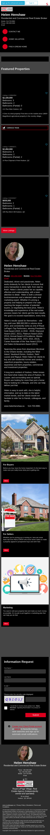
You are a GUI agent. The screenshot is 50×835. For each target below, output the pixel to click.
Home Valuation (16, 39)
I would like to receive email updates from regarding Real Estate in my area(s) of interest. (25, 707)
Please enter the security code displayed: (18, 694)
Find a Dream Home (18, 47)
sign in (17, 729)
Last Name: (7, 677)
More (6, 481)
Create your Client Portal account (27, 726)
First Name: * (8, 668)
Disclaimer (29, 805)
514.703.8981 (10, 21)
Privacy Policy (21, 805)
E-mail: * (6, 686)
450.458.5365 (10, 23)
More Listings (8, 230)
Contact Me (14, 32)
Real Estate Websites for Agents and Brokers (33, 830)
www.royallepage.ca (9, 805)
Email (3, 25)
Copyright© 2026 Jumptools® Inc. (11, 830)
